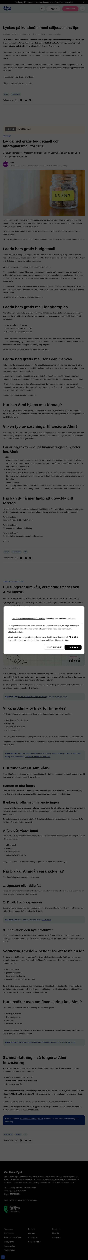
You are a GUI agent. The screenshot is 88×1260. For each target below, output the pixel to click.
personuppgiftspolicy (27, 637)
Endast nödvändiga (54, 647)
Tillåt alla (73, 647)
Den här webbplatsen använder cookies (28, 619)
